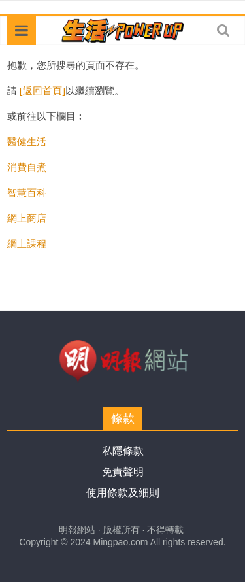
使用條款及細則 (122, 492)
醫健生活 (26, 141)
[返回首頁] (42, 90)
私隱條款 (123, 450)
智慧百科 (26, 192)
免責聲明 (123, 471)
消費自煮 (26, 166)
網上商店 (26, 217)
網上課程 (26, 243)
